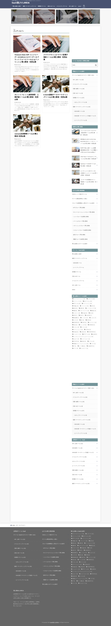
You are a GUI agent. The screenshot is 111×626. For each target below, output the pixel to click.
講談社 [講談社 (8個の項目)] (94, 310)
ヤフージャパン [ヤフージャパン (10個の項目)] (87, 303)
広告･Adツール (51, 6)
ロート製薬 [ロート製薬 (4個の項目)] (82, 346)
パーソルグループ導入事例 (80, 221)
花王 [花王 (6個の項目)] (82, 320)
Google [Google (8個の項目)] (85, 313)
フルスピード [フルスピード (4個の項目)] (84, 348)
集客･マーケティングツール (29, 6)
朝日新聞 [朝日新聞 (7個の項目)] (76, 317)
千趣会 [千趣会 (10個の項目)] (76, 305)
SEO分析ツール (79, 111)
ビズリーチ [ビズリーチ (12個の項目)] (91, 298)
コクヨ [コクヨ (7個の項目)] (76, 320)
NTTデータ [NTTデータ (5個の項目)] (87, 334)
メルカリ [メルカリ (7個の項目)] (93, 317)
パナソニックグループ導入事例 (81, 225)
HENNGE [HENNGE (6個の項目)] (92, 324)
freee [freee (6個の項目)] (75, 324)
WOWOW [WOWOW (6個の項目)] (76, 322)
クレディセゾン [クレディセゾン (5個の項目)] (86, 338)
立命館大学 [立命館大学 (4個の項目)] (91, 346)
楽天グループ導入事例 (79, 234)
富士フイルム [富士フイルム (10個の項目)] (88, 301)
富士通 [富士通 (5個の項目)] (95, 334)
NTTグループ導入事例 (79, 207)
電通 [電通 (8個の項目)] (75, 310)
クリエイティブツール (62, 6)
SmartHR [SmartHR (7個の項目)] (89, 315)
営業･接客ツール (78, 88)
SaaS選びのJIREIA (21, 3)
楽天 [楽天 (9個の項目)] (93, 305)
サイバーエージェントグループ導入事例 (84, 212)
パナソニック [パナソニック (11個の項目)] (77, 301)
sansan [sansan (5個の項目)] (83, 331)
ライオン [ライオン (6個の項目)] (76, 327)
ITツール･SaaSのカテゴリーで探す (83, 75)
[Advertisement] (85, 43)
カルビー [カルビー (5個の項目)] (76, 338)
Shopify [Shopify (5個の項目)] (76, 331)
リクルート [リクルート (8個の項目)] (77, 313)
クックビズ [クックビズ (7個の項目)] (85, 317)
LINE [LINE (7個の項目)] (75, 315)
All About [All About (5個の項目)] (88, 329)
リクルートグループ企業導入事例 (82, 230)
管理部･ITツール (42, 6)
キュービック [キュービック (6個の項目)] (92, 322)
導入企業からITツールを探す (79, 243)
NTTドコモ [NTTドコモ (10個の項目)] (77, 303)
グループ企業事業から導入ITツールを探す (83, 203)
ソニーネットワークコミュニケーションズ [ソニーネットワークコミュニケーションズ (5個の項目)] (83, 336)
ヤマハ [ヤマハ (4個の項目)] (76, 348)
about (79, 6)
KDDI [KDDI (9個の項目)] (75, 308)
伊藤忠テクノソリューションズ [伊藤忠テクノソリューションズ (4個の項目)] (81, 343)
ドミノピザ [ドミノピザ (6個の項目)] (83, 324)
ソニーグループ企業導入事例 (81, 216)
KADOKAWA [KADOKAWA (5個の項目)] (91, 331)
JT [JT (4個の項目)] (75, 346)
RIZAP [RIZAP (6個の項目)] (84, 322)
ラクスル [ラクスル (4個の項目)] (91, 341)
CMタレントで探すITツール (79, 194)
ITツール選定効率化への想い (79, 198)
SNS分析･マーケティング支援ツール (85, 115)
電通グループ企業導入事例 (80, 239)
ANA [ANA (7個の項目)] (81, 315)
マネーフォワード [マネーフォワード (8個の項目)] (84, 310)
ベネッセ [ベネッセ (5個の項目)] (84, 327)
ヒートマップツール (80, 120)
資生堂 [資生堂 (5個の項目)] (84, 341)
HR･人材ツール (72, 6)
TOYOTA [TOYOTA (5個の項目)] (76, 341)
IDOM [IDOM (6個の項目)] (89, 320)
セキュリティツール (80, 102)
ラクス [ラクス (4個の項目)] (93, 343)
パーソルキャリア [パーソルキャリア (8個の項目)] (91, 308)
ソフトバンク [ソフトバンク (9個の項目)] (84, 305)
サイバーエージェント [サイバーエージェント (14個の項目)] (79, 298)
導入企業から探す (17, 6)
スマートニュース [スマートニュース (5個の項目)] (78, 329)
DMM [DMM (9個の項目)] (82, 308)
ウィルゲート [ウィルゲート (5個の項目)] (77, 334)
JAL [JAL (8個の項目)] (91, 313)
